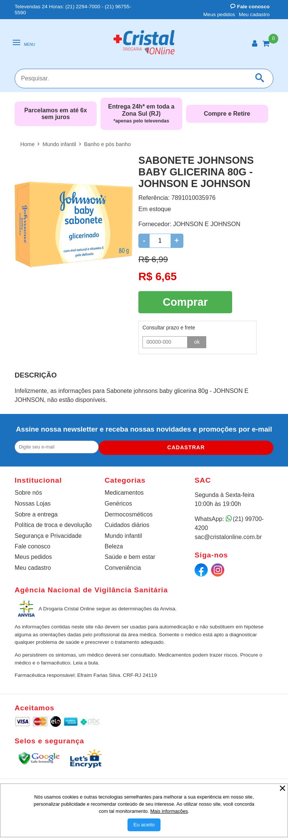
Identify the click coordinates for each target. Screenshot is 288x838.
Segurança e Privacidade (48, 534)
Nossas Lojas (33, 502)
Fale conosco (250, 6)
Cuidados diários (127, 523)
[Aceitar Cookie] (144, 824)
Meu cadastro (254, 14)
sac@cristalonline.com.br (228, 535)
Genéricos (118, 502)
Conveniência (123, 566)
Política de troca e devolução (53, 523)
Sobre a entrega (36, 513)
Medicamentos (124, 491)
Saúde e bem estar (130, 555)
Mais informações (169, 811)
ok (197, 340)
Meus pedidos (219, 14)
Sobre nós (28, 491)
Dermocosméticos (129, 513)
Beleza (114, 545)
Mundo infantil (123, 534)
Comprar (185, 301)
